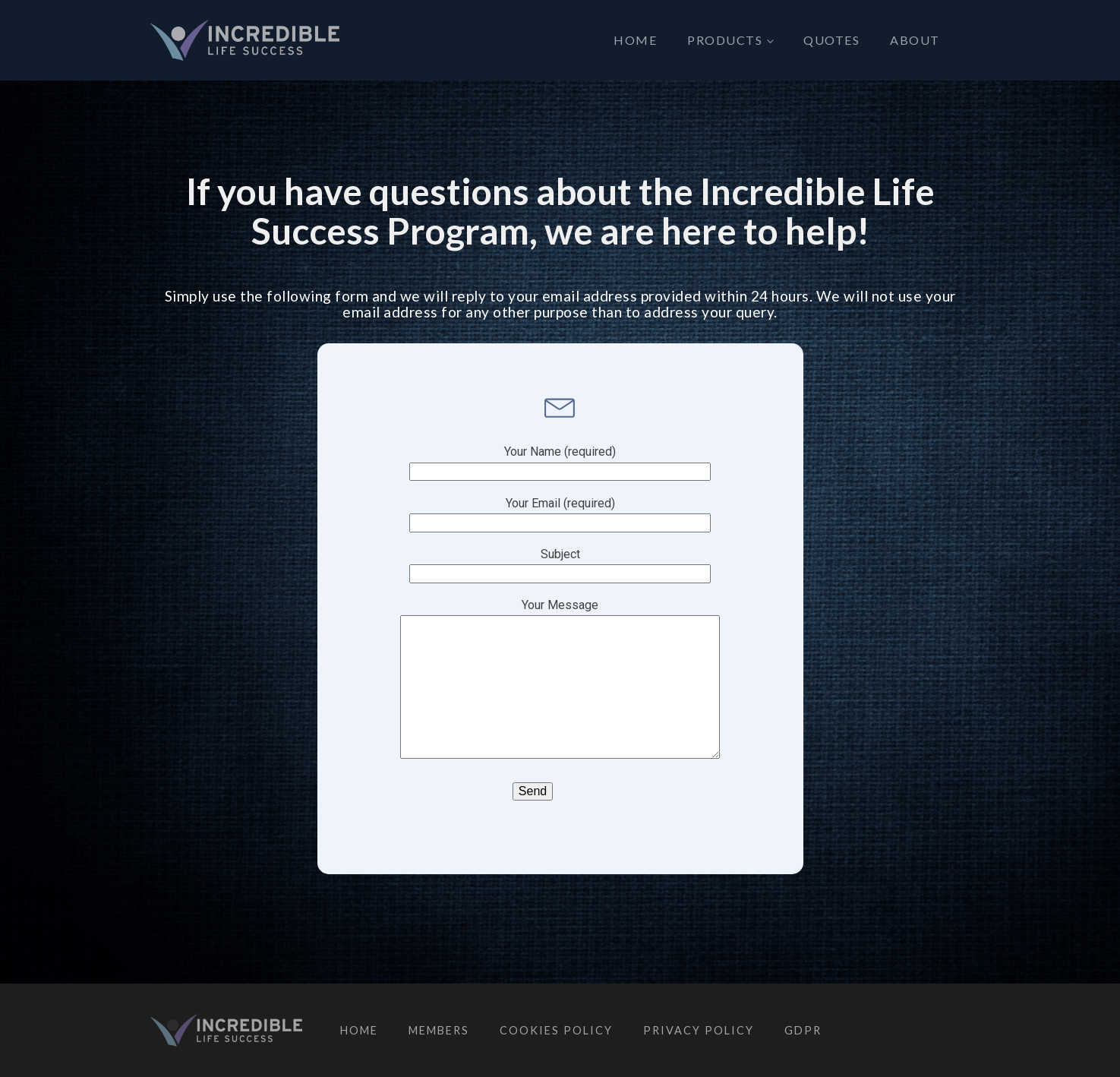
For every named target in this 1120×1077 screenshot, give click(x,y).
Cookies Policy (556, 1030)
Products (724, 40)
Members (439, 1030)
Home (635, 40)
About (915, 40)
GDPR (803, 1030)
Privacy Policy (698, 1030)
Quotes (831, 40)
